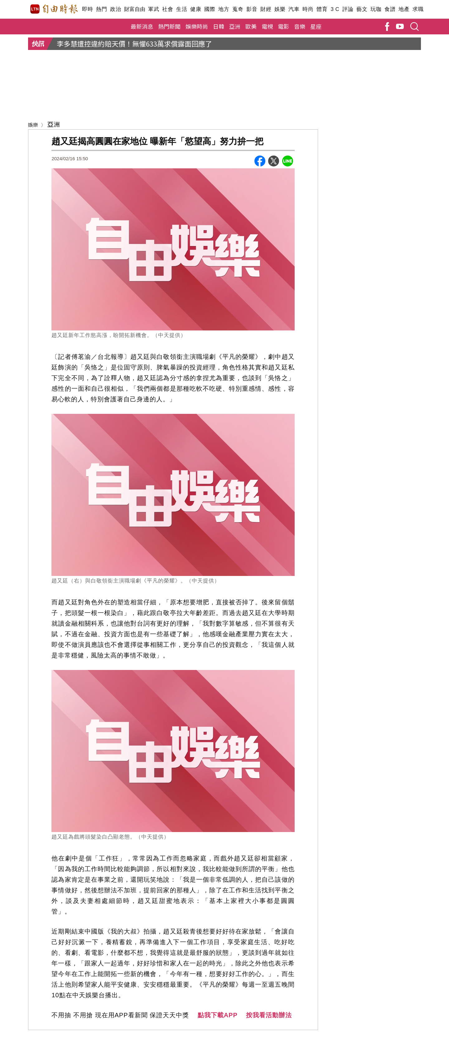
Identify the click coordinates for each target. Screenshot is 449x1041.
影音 (251, 9)
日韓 (218, 26)
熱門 (101, 9)
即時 (87, 9)
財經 (265, 9)
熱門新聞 (169, 26)
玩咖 (375, 9)
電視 (267, 26)
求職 (418, 9)
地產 (403, 9)
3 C (335, 9)
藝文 (361, 9)
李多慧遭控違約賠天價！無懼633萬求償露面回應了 (134, 43)
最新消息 (142, 26)
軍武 (153, 9)
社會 (167, 9)
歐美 (251, 26)
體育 (321, 9)
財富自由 (134, 9)
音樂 (299, 26)
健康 (195, 9)
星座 (315, 26)
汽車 (293, 9)
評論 (347, 9)
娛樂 (279, 9)
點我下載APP (218, 1015)
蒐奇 (237, 9)
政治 (115, 9)
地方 (223, 9)
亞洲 (234, 26)
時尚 (307, 9)
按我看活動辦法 (269, 1015)
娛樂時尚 (197, 26)
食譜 (389, 9)
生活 (181, 9)
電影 (283, 26)
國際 (209, 9)
